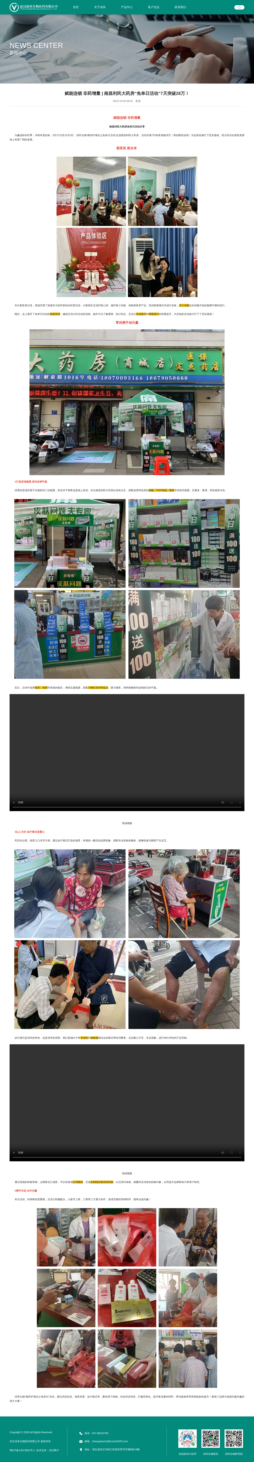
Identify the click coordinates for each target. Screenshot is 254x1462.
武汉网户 (54, 1450)
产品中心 (127, 7)
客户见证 (154, 7)
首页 (76, 7)
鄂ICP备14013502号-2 (22, 1450)
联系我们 (180, 7)
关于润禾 (100, 7)
